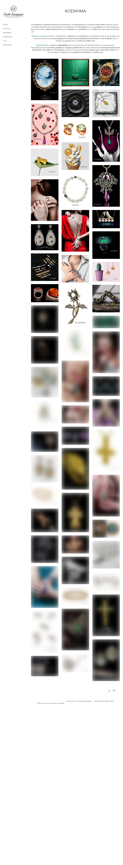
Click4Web (61, 703)
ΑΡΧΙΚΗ (5, 24)
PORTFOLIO (7, 28)
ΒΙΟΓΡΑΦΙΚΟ (7, 32)
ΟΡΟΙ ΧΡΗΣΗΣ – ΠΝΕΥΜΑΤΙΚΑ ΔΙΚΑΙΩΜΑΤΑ (79, 701)
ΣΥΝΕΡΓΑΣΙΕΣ (7, 37)
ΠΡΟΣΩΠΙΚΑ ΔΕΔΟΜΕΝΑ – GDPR (104, 701)
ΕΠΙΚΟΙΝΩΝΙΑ (7, 45)
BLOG (5, 41)
